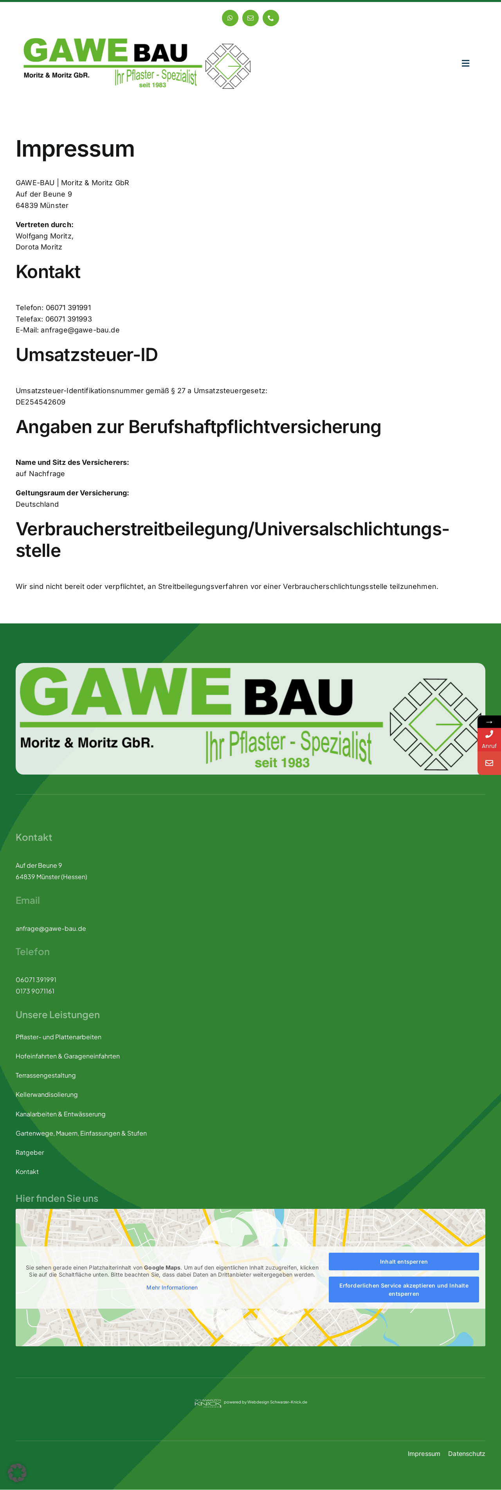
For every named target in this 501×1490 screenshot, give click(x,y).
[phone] (271, 18)
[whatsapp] (230, 18)
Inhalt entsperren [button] (404, 1262)
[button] (17, 1473)
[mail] (250, 18)
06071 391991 (36, 980)
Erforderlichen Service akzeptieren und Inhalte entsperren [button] (403, 1289)
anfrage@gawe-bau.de (51, 928)
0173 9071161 (35, 991)
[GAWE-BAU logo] (136, 41)
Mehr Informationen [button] (172, 1287)
